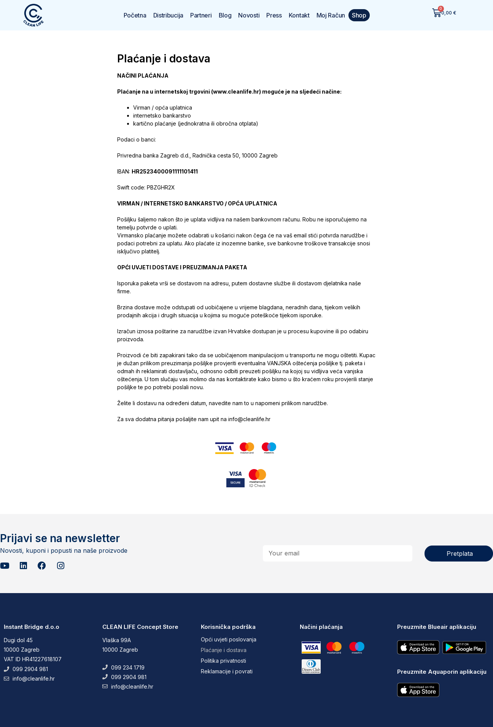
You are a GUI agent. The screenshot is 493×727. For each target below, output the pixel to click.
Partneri (201, 15)
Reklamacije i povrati (227, 671)
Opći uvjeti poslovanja (228, 639)
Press (274, 15)
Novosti (248, 15)
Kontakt (299, 15)
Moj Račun (330, 15)
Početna (135, 15)
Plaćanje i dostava (224, 650)
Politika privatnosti (223, 660)
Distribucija (168, 15)
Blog (225, 15)
